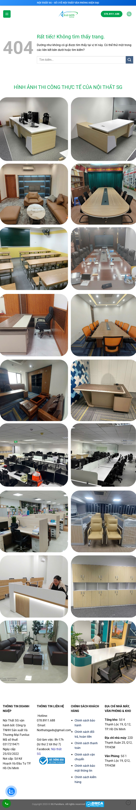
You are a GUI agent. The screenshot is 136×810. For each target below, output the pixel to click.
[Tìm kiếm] (129, 14)
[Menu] (7, 14)
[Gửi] (129, 59)
